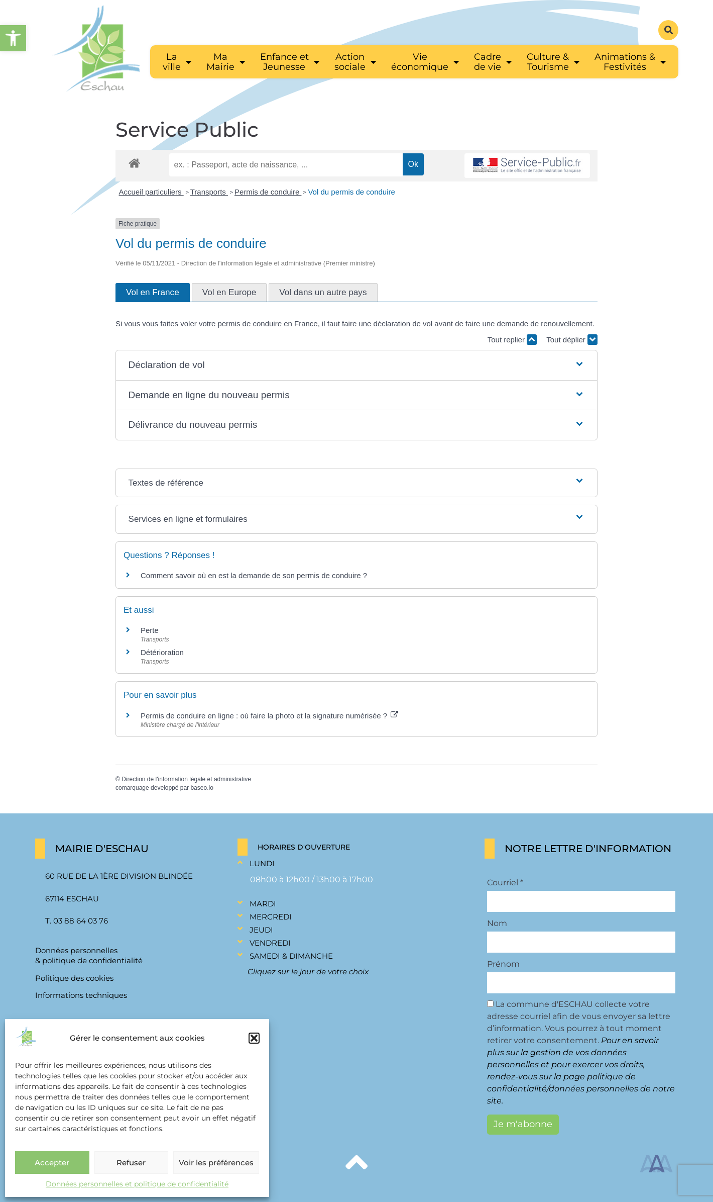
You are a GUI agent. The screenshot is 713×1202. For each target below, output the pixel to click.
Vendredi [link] (270, 943)
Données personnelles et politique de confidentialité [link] (137, 1183)
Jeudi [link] (261, 930)
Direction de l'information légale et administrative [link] (186, 779)
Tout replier (512, 339)
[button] (254, 1038)
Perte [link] (150, 630)
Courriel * (505, 883)
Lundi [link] (262, 863)
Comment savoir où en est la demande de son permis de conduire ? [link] (254, 575)
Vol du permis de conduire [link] (351, 192)
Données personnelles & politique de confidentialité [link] (89, 955)
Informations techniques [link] (81, 995)
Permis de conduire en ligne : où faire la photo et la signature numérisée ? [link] (269, 715)
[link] (13, 38)
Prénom (503, 964)
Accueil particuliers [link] (151, 192)
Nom (497, 923)
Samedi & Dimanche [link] (291, 956)
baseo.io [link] (201, 787)
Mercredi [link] (271, 916)
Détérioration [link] (162, 652)
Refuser (131, 1162)
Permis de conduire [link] (267, 192)
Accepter (52, 1162)
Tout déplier (572, 339)
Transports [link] (209, 192)
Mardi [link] (263, 903)
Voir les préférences (216, 1162)
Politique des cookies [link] (74, 978)
